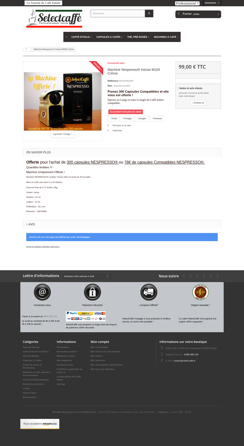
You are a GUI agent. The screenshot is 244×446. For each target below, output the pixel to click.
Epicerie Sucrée (31, 347)
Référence (113, 81)
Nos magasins (64, 360)
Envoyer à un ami (122, 125)
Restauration (29, 397)
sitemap (61, 384)
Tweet (113, 118)
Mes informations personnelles (107, 365)
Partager (127, 118)
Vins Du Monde (31, 356)
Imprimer (117, 130)
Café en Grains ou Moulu (36, 351)
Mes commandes (99, 347)
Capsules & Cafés (32, 360)
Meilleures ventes (66, 356)
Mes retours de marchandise (105, 351)
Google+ (142, 118)
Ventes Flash (29, 393)
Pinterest (157, 118)
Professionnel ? (187, 3)
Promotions (63, 347)
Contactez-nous (65, 365)
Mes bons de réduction (103, 369)
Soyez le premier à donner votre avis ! (43, 246)
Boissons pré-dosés (33, 384)
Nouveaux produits (67, 351)
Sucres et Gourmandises (36, 379)
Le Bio (26, 388)
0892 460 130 (50, 316)
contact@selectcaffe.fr (185, 360)
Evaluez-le (198, 102)
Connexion (210, 3)
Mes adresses (98, 360)
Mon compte (100, 342)
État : (110, 85)
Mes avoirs (96, 356)
